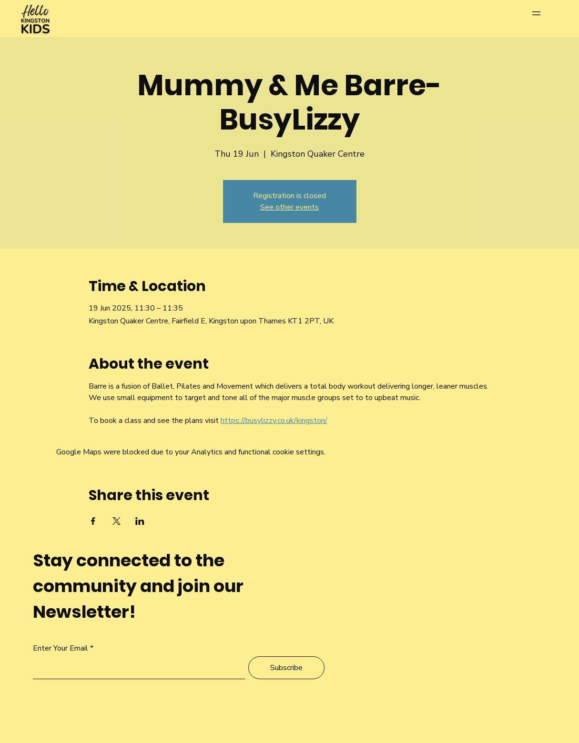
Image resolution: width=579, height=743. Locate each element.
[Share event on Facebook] (93, 521)
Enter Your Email (60, 648)
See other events (289, 207)
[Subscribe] (286, 667)
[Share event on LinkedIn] (139, 521)
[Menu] (545, 13)
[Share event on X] (116, 521)
